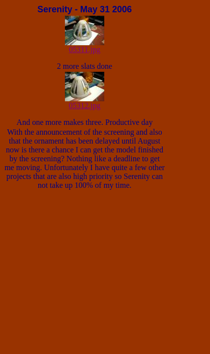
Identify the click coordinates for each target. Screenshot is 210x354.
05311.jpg (84, 46)
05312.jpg (84, 102)
